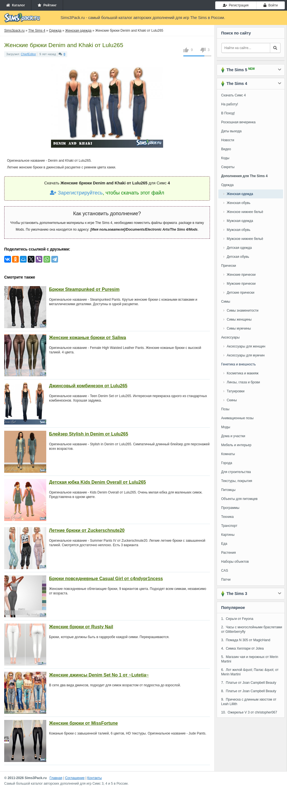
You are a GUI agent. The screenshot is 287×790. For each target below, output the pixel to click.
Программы (230, 508)
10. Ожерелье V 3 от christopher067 (249, 712)
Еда (224, 544)
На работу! (229, 104)
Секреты (228, 167)
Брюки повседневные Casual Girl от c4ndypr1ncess (106, 578)
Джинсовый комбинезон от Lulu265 (88, 385)
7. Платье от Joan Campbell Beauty (248, 683)
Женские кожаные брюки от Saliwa (87, 337)
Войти (270, 5)
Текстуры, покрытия (236, 481)
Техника (227, 517)
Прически (228, 266)
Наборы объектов (235, 562)
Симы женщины (239, 319)
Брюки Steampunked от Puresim (84, 289)
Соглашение (74, 778)
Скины (232, 400)
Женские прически (241, 275)
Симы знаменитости (242, 310)
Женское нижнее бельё (245, 212)
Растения (228, 553)
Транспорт (229, 526)
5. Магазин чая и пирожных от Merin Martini (249, 659)
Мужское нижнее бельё (245, 239)
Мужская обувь (238, 230)
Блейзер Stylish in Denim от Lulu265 (88, 434)
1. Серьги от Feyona (237, 619)
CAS (224, 571)
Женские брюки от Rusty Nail (81, 626)
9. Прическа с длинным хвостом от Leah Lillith (248, 702)
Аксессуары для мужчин (246, 355)
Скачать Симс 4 (233, 95)
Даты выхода (231, 131)
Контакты (94, 778)
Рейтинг (47, 5)
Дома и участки (233, 436)
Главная (56, 778)
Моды (225, 427)
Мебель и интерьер (236, 445)
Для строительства (236, 472)
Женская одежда (240, 194)
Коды (225, 158)
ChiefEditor (28, 54)
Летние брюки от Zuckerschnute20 (86, 530)
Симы (225, 302)
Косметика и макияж (242, 373)
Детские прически (240, 293)
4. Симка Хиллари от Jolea (242, 648)
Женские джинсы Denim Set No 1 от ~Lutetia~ (99, 675)
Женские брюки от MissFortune (83, 723)
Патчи (226, 580)
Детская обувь (238, 257)
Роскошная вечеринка (238, 122)
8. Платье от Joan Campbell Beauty (248, 691)
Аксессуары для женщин (246, 346)
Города (226, 463)
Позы (225, 409)
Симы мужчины (239, 328)
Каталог (15, 5)
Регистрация (236, 5)
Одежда (227, 185)
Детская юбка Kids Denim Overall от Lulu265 (97, 482)
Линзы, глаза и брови (243, 382)
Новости (227, 140)
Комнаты (228, 454)
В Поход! (228, 113)
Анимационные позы (237, 418)
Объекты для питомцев (239, 499)
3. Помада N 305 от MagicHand (245, 640)
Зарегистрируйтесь (76, 193)
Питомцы (228, 490)
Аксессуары (230, 337)
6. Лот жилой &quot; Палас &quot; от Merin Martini (250, 672)
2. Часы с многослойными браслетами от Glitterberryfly (251, 629)
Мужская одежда (240, 221)
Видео (226, 149)
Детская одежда (239, 248)
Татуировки (235, 391)
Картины (228, 535)
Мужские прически (241, 284)
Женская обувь (238, 203)
